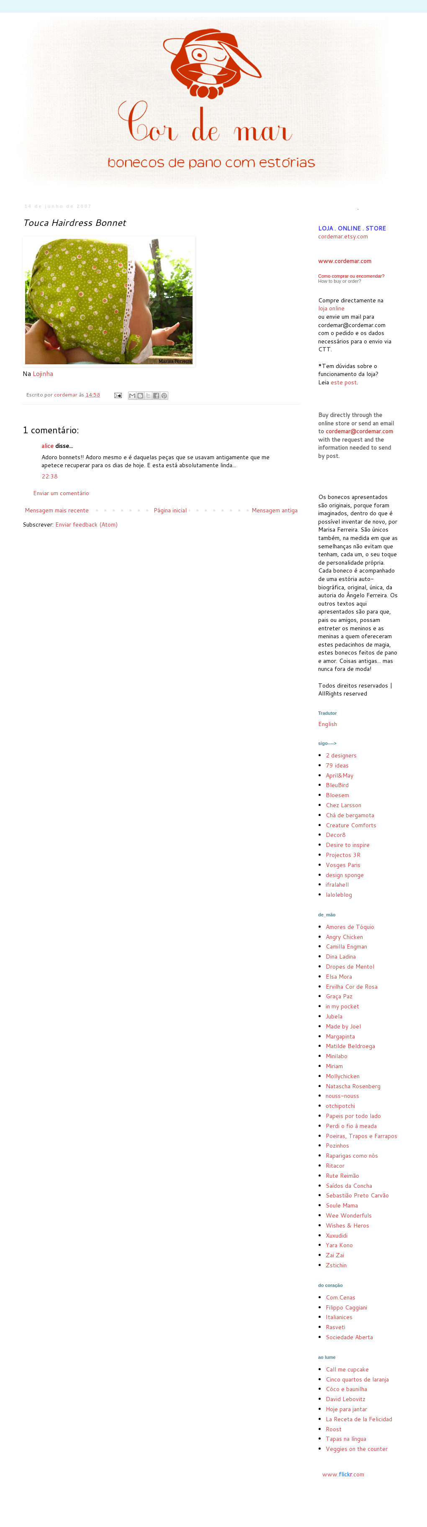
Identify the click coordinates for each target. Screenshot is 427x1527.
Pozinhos (337, 1145)
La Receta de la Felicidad (359, 1419)
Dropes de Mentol (350, 966)
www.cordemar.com (344, 261)
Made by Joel (343, 1026)
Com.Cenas (340, 1297)
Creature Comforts (351, 825)
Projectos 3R (343, 855)
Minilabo (336, 1056)
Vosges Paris (343, 865)
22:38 (49, 476)
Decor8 (336, 835)
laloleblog (339, 894)
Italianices (339, 1317)
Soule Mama (342, 1205)
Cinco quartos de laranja (357, 1379)
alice (47, 446)
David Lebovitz (345, 1399)
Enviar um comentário (61, 493)
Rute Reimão (342, 1175)
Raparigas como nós (352, 1155)
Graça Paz (339, 996)
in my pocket (342, 1006)
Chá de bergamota (350, 815)
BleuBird (337, 785)
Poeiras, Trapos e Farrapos (361, 1136)
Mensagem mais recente (57, 510)
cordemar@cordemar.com (359, 431)
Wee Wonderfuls (349, 1215)
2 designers (341, 755)
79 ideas (337, 765)
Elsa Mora (339, 976)
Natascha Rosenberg (353, 1086)
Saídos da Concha (349, 1186)
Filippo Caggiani (346, 1307)
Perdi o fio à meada (351, 1126)
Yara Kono (339, 1245)
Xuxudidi (336, 1235)
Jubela (334, 1016)
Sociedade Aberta (349, 1337)
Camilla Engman (346, 946)
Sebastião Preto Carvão (357, 1195)
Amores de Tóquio (350, 927)
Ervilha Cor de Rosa (352, 986)
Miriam (334, 1066)
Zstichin (336, 1265)
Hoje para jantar (346, 1409)
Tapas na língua (346, 1439)
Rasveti (335, 1327)
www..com (343, 1474)
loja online (331, 308)
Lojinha (43, 373)
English (327, 724)
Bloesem (337, 795)
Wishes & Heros (347, 1225)
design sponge (345, 875)
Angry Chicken (344, 937)
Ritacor (335, 1165)
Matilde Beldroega (350, 1046)
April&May (339, 775)
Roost (334, 1429)
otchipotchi (340, 1106)
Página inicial (170, 510)
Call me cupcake (347, 1369)
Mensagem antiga (275, 510)
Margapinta (340, 1036)
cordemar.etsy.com (343, 236)
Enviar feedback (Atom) (86, 524)
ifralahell (337, 884)
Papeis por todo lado (353, 1116)
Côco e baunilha (346, 1389)
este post (344, 382)
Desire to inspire (348, 845)
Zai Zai (335, 1255)
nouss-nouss (342, 1096)
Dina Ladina (341, 956)
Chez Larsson (343, 805)
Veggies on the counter (357, 1449)
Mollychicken (343, 1076)
